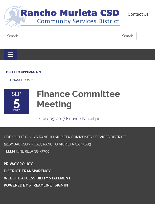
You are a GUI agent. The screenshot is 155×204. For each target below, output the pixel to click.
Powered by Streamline (28, 185)
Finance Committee (25, 80)
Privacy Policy (18, 164)
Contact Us (138, 14)
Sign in (61, 185)
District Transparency (27, 171)
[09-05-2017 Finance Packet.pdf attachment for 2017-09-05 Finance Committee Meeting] (72, 118)
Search (127, 36)
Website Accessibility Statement (37, 178)
